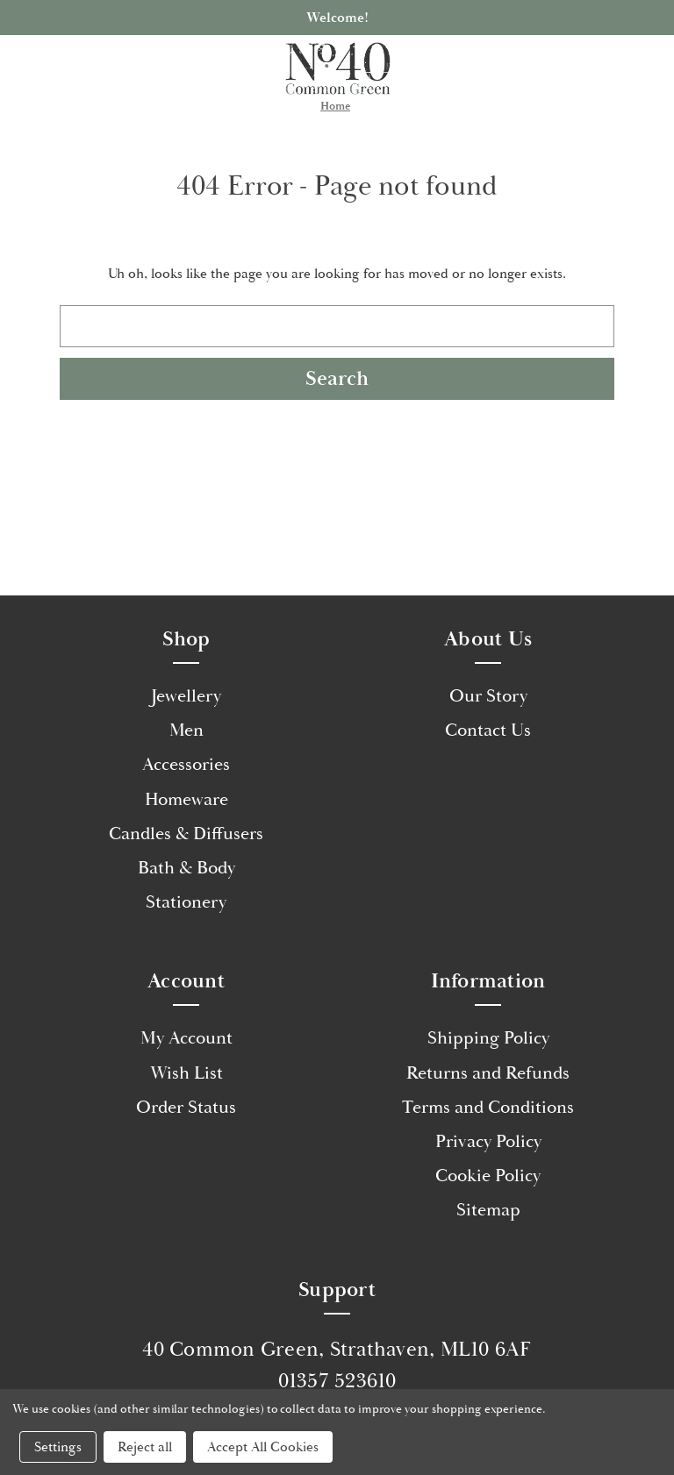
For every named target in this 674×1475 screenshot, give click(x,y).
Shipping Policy (488, 1038)
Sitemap (488, 1210)
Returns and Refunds (488, 1073)
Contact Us (488, 730)
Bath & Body (186, 868)
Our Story (488, 696)
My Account (186, 1038)
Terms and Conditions (488, 1107)
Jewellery (186, 696)
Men (186, 730)
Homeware (186, 799)
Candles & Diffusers (186, 834)
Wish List (186, 1073)
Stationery (186, 902)
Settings (58, 1447)
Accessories (186, 764)
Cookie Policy (488, 1176)
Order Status (186, 1107)
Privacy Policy (488, 1141)
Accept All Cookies (263, 1447)
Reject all (145, 1447)
